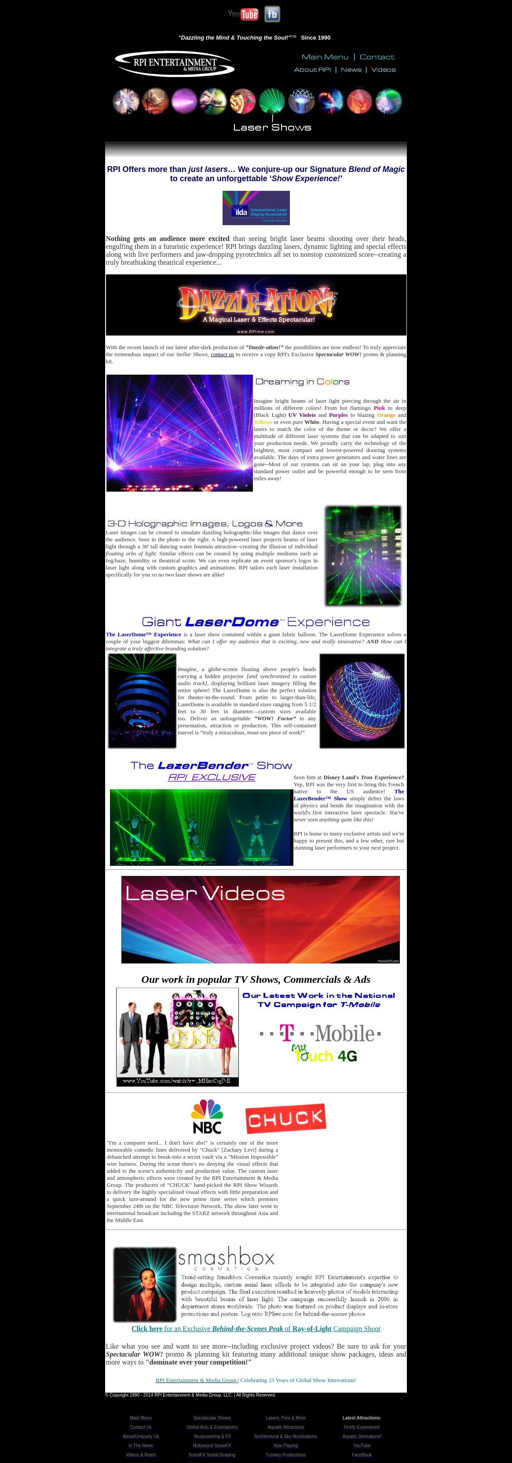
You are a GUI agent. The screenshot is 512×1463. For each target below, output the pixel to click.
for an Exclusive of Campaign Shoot (256, 1328)
